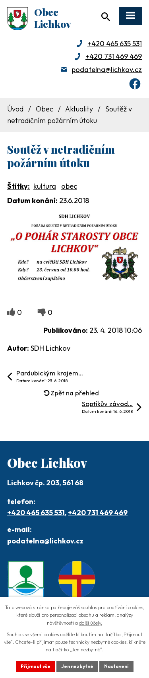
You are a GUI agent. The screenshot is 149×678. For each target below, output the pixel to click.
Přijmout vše (35, 666)
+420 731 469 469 (113, 56)
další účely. (90, 623)
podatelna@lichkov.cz (107, 69)
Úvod (15, 108)
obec (69, 186)
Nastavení (116, 666)
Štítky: (18, 186)
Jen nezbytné (77, 666)
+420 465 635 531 (114, 43)
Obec (44, 108)
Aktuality (79, 108)
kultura (44, 186)
